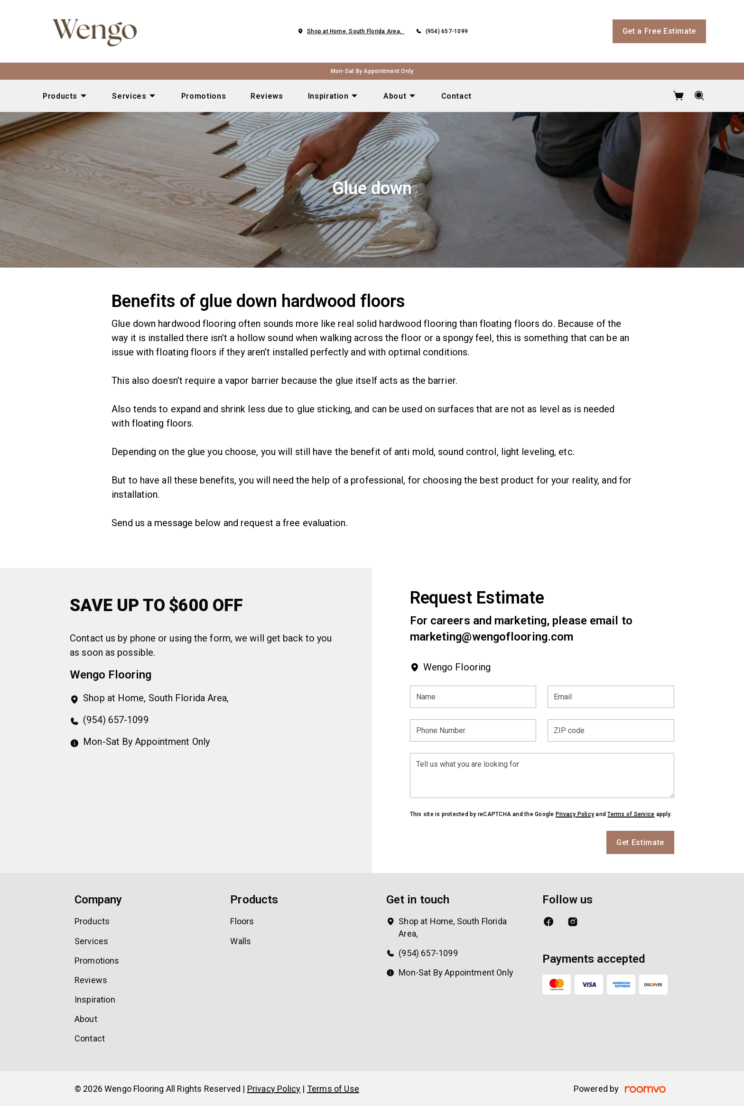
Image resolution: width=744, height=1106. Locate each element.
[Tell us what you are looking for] (542, 775)
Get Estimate (640, 842)
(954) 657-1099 (447, 31)
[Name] (473, 697)
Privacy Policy (575, 814)
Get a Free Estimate (659, 31)
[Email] (611, 697)
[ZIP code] (611, 730)
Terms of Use (333, 1089)
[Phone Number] (473, 730)
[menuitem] (65, 96)
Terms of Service (630, 814)
